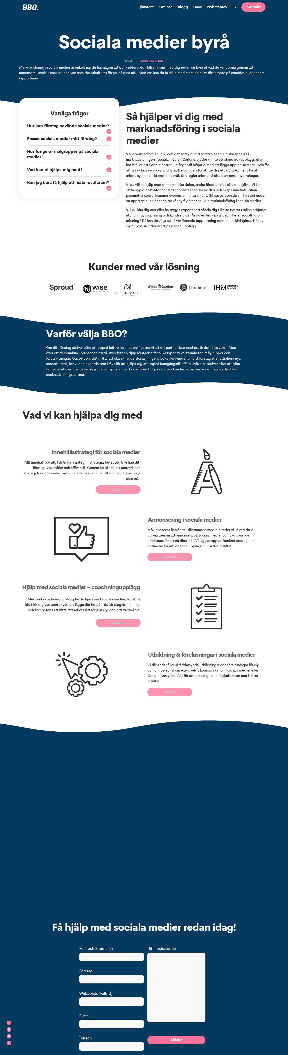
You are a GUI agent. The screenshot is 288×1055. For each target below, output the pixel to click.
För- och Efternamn (96, 950)
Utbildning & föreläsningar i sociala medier (226, 656)
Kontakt (253, 7)
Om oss (165, 7)
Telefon (85, 1040)
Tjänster (146, 7)
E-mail (84, 1017)
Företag (85, 972)
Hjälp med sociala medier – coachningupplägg (60, 591)
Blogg (183, 7)
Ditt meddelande (161, 950)
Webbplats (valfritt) (95, 995)
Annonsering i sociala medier (208, 520)
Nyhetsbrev (217, 7)
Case (197, 7)
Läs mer (118, 489)
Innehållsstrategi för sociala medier (72, 452)
